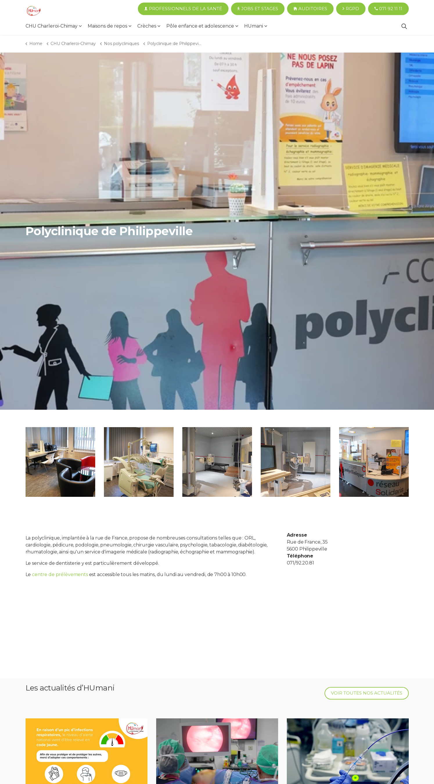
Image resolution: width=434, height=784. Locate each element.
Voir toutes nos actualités (366, 693)
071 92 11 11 (388, 9)
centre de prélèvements (60, 574)
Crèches (146, 26)
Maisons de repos (107, 26)
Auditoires (310, 9)
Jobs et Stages (258, 9)
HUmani (253, 26)
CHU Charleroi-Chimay (52, 26)
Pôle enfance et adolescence (200, 26)
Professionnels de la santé (183, 9)
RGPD (351, 9)
